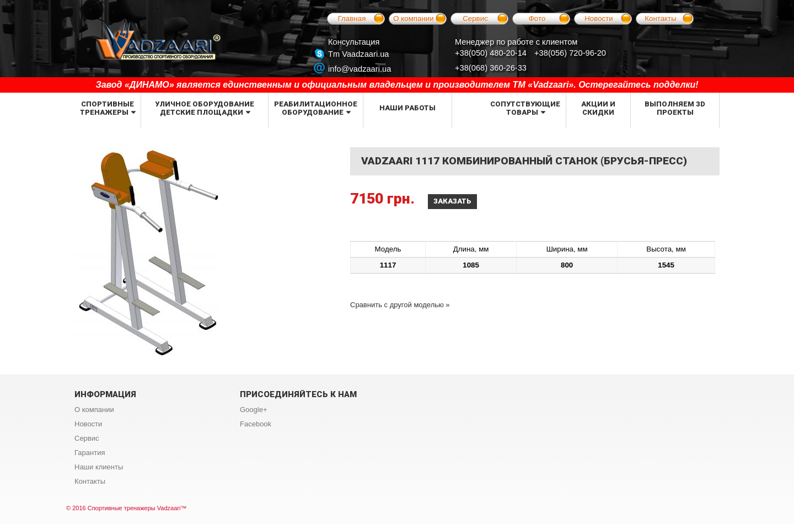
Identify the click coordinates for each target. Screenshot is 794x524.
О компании (413, 18)
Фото (537, 18)
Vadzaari (169, 508)
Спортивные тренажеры (107, 108)
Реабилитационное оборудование (315, 108)
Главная (352, 18)
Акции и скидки (598, 108)
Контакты (661, 18)
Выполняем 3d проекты (675, 108)
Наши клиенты (98, 467)
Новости (598, 18)
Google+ (253, 409)
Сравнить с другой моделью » (400, 305)
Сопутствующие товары (525, 108)
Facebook (255, 424)
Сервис (475, 18)
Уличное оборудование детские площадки (204, 108)
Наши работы (407, 108)
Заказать (452, 201)
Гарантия (89, 452)
